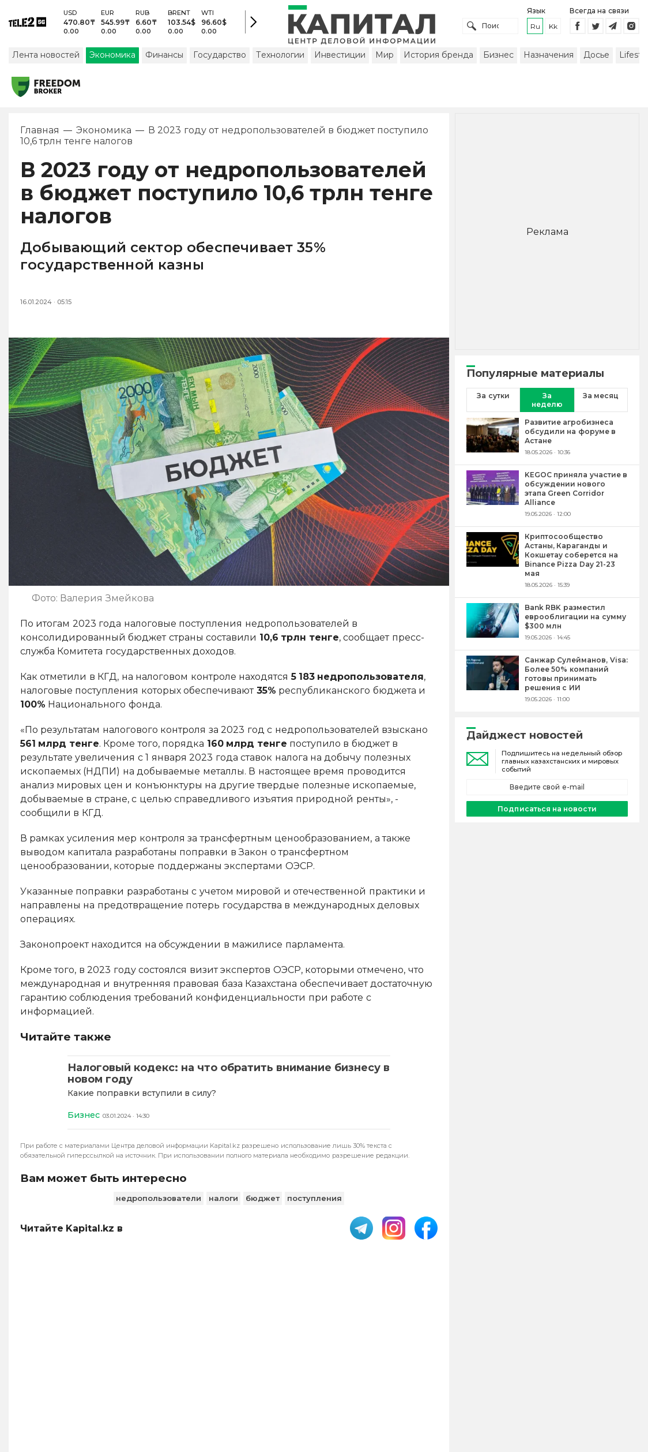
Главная (39, 135)
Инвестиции (340, 59)
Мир (384, 59)
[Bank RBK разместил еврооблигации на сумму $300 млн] (492, 627)
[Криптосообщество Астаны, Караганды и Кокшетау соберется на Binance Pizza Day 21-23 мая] (492, 565)
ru (535, 28)
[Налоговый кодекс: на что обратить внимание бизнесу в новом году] (228, 1078)
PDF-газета (180, 1366)
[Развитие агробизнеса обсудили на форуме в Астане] (492, 441)
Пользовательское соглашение (289, 1366)
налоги (223, 1203)
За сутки (493, 400)
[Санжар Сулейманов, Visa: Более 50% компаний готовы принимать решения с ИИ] (492, 684)
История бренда (438, 59)
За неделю (547, 404)
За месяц (601, 400)
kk (553, 28)
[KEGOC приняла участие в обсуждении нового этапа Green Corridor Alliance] (492, 498)
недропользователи (158, 1203)
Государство (219, 59)
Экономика (112, 59)
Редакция (560, 1366)
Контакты (393, 1366)
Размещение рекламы (477, 1366)
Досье (596, 59)
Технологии (280, 59)
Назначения (548, 59)
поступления (314, 1203)
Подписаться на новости (547, 813)
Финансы (164, 59)
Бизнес (498, 59)
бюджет (263, 1203)
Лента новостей (46, 59)
